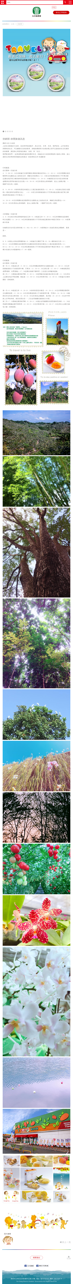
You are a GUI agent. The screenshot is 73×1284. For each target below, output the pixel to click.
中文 (54, 7)
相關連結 (36, 1258)
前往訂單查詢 (61, 12)
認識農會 (5, 24)
